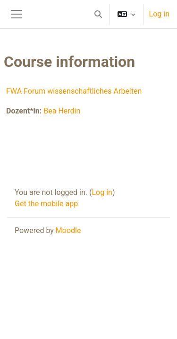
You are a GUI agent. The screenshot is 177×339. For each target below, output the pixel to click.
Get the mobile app (46, 203)
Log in (159, 13)
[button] (98, 14)
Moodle (68, 230)
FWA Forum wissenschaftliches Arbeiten (74, 91)
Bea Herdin (61, 110)
